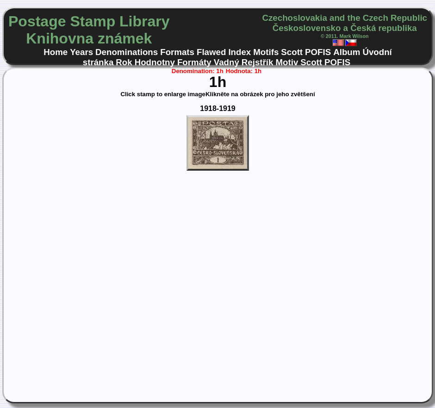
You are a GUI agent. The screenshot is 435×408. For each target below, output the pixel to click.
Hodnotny (155, 62)
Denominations (126, 52)
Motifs (266, 52)
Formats (177, 52)
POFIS (318, 52)
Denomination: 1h (198, 71)
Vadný (226, 62)
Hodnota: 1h (243, 71)
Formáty (194, 62)
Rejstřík (257, 62)
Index (239, 52)
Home (56, 52)
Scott (292, 52)
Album (346, 52)
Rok (124, 62)
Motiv (286, 62)
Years (81, 52)
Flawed (211, 52)
